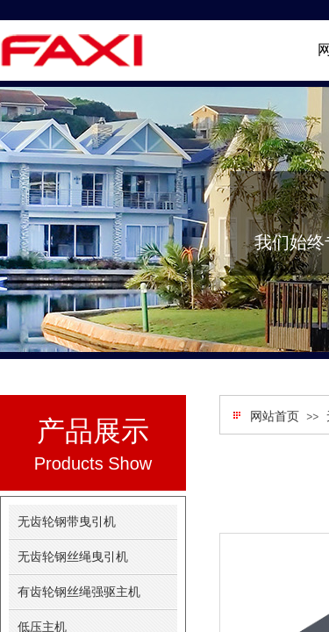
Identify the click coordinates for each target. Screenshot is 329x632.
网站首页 (274, 416)
